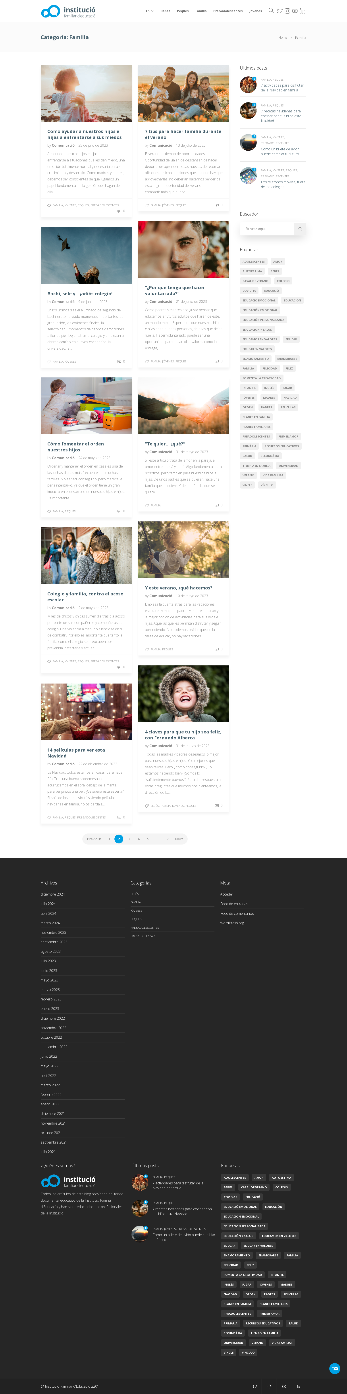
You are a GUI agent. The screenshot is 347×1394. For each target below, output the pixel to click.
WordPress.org (232, 922)
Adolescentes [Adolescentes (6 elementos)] (254, 261)
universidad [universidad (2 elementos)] (288, 466)
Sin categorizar (143, 936)
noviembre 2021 (53, 1123)
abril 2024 (48, 913)
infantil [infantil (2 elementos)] (249, 388)
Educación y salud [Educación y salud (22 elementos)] (257, 329)
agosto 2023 (51, 951)
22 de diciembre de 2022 (97, 763)
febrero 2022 (51, 1094)
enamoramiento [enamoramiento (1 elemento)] (256, 359)
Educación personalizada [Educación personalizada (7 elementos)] (263, 320)
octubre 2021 (51, 1132)
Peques (183, 11)
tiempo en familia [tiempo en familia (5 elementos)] (256, 466)
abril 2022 (48, 1075)
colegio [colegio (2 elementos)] (283, 281)
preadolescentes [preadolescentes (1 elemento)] (256, 436)
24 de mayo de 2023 (94, 457)
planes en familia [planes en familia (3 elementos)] (256, 417)
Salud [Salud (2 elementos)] (247, 456)
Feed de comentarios (237, 913)
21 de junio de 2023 (191, 301)
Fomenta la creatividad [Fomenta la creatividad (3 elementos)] (262, 378)
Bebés (165, 11)
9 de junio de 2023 (92, 301)
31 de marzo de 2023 (193, 745)
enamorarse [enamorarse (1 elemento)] (287, 359)
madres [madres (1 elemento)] (269, 398)
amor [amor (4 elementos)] (277, 261)
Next (179, 839)
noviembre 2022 (53, 1027)
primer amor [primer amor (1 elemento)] (288, 436)
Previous (94, 839)
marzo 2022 (50, 1085)
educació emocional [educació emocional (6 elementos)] (259, 300)
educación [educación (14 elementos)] (292, 300)
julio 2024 (48, 903)
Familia (201, 11)
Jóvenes (255, 11)
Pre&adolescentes (228, 11)
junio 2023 (49, 970)
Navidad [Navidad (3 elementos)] (290, 398)
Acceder (226, 894)
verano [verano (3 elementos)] (248, 475)
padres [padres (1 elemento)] (266, 407)
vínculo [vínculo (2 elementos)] (267, 485)
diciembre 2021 (53, 1113)
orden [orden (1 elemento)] (248, 407)
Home (283, 37)
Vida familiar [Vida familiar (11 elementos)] (273, 475)
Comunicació (63, 145)
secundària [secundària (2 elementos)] (270, 456)
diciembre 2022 (53, 1018)
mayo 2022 (49, 1066)
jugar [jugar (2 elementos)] (287, 388)
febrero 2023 (51, 999)
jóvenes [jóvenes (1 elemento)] (249, 398)
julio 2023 (48, 960)
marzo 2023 (50, 989)
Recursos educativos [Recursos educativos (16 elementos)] (282, 446)
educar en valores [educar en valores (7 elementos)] (257, 349)
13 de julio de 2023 (191, 145)
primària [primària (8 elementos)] (249, 446)
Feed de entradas (234, 903)
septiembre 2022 (54, 1046)
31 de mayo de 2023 (192, 451)
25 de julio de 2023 (93, 145)
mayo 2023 (49, 980)
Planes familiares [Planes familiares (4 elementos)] (257, 427)
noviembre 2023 (53, 932)
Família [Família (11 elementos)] (248, 368)
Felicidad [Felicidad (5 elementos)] (269, 368)
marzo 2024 (50, 922)
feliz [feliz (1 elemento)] (289, 368)
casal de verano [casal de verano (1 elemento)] (255, 281)
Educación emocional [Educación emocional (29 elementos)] (260, 310)
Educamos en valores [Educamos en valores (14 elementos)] (260, 339)
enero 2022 (50, 1104)
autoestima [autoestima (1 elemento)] (252, 271)
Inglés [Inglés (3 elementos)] (269, 388)
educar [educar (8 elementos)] (291, 339)
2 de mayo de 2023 (93, 607)
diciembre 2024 (53, 894)
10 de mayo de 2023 (192, 595)
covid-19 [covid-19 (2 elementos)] (249, 291)
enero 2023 (50, 1008)
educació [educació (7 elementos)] (271, 291)
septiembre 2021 (54, 1142)
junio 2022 (49, 1056)
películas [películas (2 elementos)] (288, 407)
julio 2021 (48, 1151)
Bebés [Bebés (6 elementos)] (274, 271)
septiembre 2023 (54, 941)
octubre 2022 (51, 1037)
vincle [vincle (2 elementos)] (247, 485)
